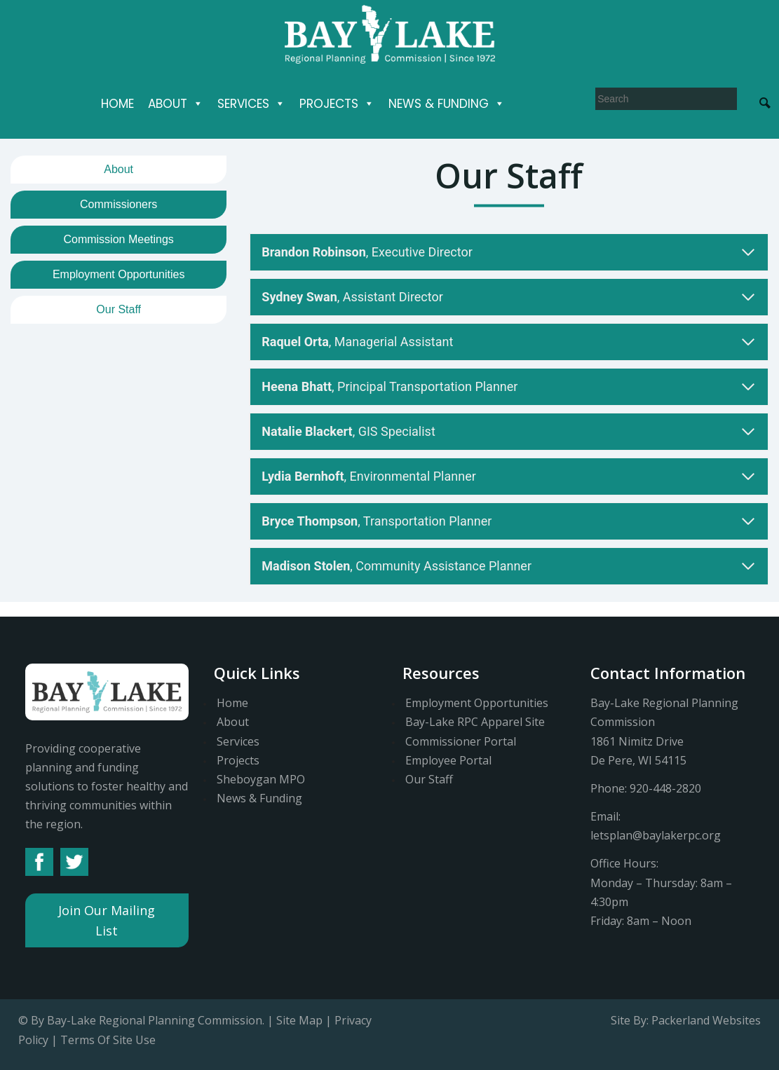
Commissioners (118, 204)
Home (117, 103)
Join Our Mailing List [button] (106, 920)
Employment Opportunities (119, 274)
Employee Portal (448, 760)
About (175, 104)
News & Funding (446, 104)
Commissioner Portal (460, 741)
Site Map (299, 1020)
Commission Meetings (118, 239)
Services (251, 104)
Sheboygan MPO (261, 779)
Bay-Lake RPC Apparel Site (475, 721)
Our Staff (118, 309)
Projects (336, 104)
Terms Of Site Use (108, 1040)
